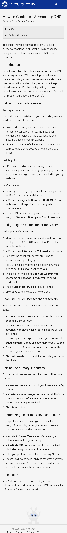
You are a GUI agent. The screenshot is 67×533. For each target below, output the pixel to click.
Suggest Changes (26, 21)
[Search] (55, 4)
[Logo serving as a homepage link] (19, 4)
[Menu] (63, 4)
